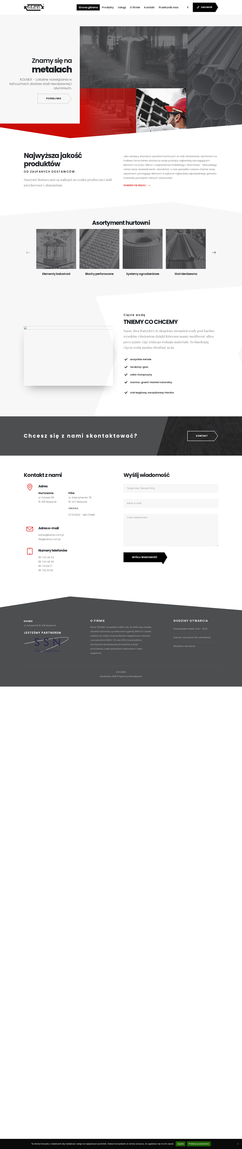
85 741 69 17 (45, 566)
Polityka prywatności (199, 1144)
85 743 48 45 (46, 562)
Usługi (122, 7)
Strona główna (88, 7)
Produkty (108, 7)
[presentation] (28, 252)
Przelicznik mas (169, 7)
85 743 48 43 (46, 557)
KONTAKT (202, 436)
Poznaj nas (53, 98)
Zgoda (180, 1144)
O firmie (135, 7)
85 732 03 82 (45, 570)
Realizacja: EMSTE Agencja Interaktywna (121, 676)
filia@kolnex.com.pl (49, 539)
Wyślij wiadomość (144, 557)
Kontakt (149, 7)
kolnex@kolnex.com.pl (51, 535)
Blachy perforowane (99, 274)
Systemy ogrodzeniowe (142, 274)
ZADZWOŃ (204, 7)
